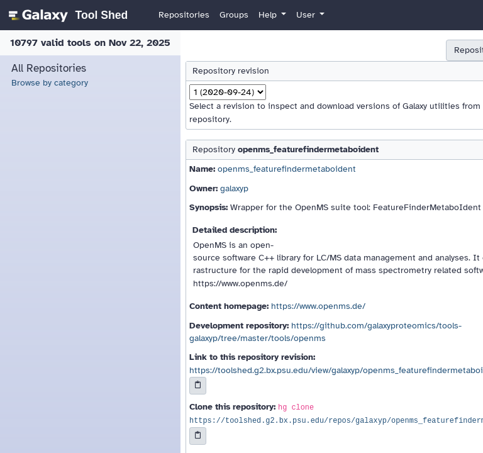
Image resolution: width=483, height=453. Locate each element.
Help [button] (268, 14)
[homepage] (66, 15)
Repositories (183, 14)
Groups (233, 14)
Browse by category (49, 82)
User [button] (307, 14)
